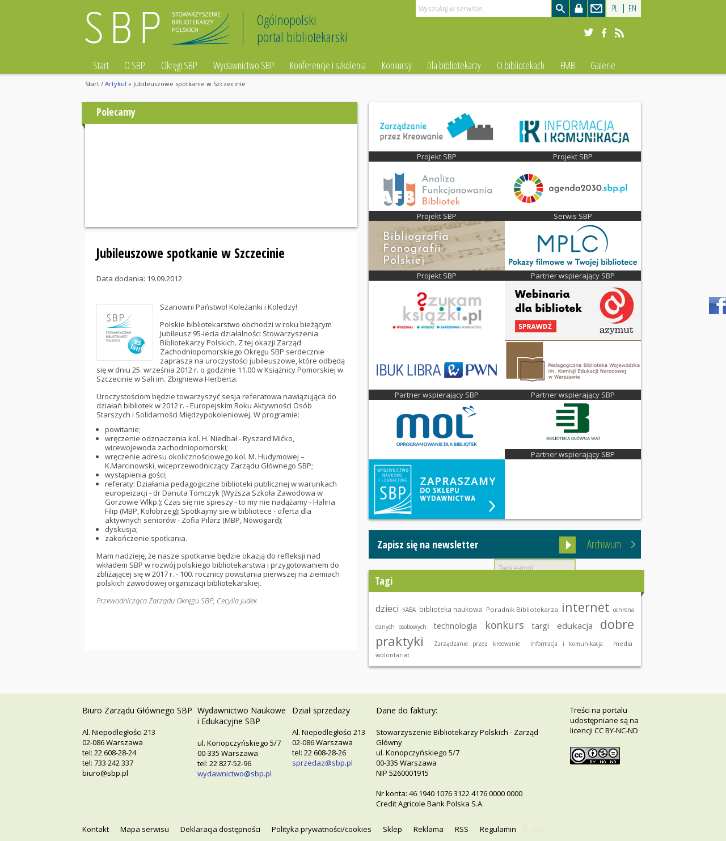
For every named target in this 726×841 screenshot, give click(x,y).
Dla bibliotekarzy (454, 65)
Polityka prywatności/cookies (322, 829)
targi (540, 625)
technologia (455, 625)
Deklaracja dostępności (220, 829)
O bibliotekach (520, 65)
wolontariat (392, 654)
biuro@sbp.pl (105, 773)
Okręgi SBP (179, 65)
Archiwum (604, 544)
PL (615, 8)
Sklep (392, 829)
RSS (461, 829)
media (622, 643)
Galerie (602, 65)
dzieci (387, 608)
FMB (567, 65)
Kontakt (95, 829)
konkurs (504, 625)
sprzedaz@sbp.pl (322, 763)
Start (101, 65)
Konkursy (397, 65)
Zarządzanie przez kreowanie (477, 644)
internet (586, 607)
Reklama (428, 829)
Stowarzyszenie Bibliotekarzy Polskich (160, 33)
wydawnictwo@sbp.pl (234, 773)
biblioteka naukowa (450, 609)
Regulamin (498, 829)
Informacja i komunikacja (566, 644)
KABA (409, 610)
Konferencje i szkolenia (328, 65)
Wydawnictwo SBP (244, 65)
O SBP (134, 65)
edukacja (575, 625)
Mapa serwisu (144, 829)
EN (632, 8)
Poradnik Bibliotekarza (522, 609)
